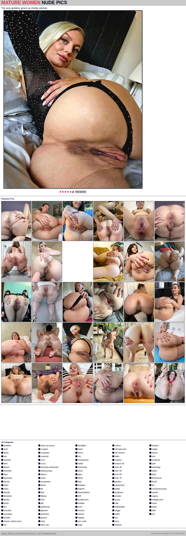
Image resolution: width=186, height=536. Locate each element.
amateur (6, 445)
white (153, 507)
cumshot (43, 456)
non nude (80, 521)
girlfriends (44, 507)
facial (42, 485)
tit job (153, 481)
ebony (42, 474)
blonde (5, 492)
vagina (153, 496)
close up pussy (46, 445)
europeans (44, 481)
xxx (152, 514)
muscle (79, 510)
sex (115, 518)
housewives (82, 460)
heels (79, 449)
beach (5, 467)
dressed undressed (48, 467)
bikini (4, 485)
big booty (6, 478)
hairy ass (43, 525)
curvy (42, 463)
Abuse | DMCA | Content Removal (15, 533)
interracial (81, 467)
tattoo (153, 471)
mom (78, 507)
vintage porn (156, 500)
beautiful (6, 471)
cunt (41, 460)
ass (4, 456)
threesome (155, 478)
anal (4, 449)
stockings (154, 467)
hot (78, 456)
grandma (43, 514)
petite (116, 489)
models (79, 503)
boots (5, 503)
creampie (43, 453)
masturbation (82, 492)
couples (43, 449)
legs (78, 481)
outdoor (117, 460)
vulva (153, 503)
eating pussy (45, 471)
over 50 (117, 471)
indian (79, 463)
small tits (154, 460)
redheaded (118, 507)
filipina (42, 496)
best (4, 474)
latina (79, 478)
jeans (79, 471)
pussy (116, 500)
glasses (43, 510)
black (5, 489)
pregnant (117, 492)
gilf (40, 503)
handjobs (80, 445)
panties (116, 481)
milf (78, 496)
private (116, 496)
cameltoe (6, 514)
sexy (115, 521)
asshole (6, 460)
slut (152, 456)
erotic (42, 478)
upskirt (153, 492)
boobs (5, 500)
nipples (79, 518)
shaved (116, 525)
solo (152, 463)
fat (40, 489)
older (115, 456)
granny (42, 518)
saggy (116, 510)
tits (151, 485)
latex (78, 474)
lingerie (79, 489)
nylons (116, 445)
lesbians (80, 485)
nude (78, 525)
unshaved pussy (158, 489)
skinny (153, 453)
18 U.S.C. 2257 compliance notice (42, 533)
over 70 (117, 478)
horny (79, 453)
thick (152, 474)
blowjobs (6, 496)
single (153, 449)
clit (3, 525)
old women (118, 453)
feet (41, 492)
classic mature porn (11, 521)
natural (79, 514)
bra (4, 507)
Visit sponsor (81, 192)
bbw (4, 463)
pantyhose (118, 485)
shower (153, 445)
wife (152, 510)
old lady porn (119, 449)
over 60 (117, 474)
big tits (5, 481)
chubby (5, 518)
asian (5, 453)
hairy (41, 521)
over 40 (117, 467)
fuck (41, 500)
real (115, 503)
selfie (116, 514)
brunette (6, 510)
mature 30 (118, 463)
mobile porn (82, 500)
